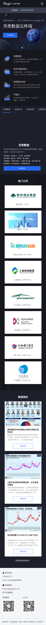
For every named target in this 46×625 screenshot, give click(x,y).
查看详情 (23, 446)
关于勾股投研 (7, 592)
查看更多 (22, 168)
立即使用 (10, 35)
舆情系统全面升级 (27, 10)
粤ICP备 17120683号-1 (37, 622)
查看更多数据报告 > (23, 561)
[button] (22, 47)
